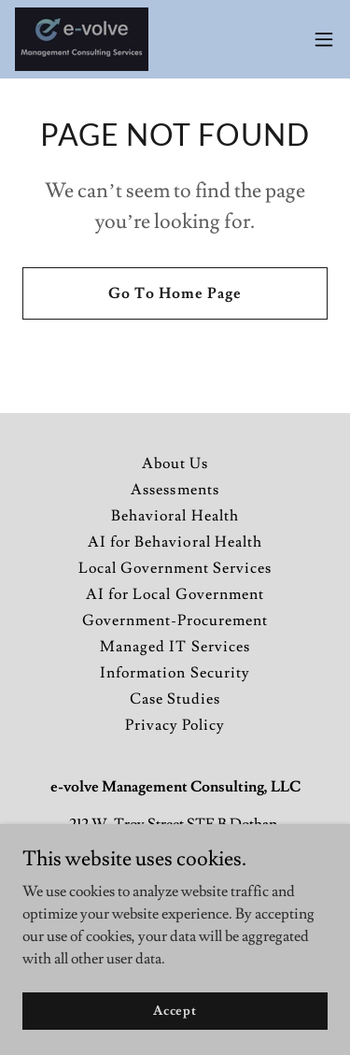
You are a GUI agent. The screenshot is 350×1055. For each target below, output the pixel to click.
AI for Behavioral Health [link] (174, 542)
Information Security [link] (174, 672)
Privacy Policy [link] (175, 725)
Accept (175, 1010)
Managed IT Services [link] (174, 646)
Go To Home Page (175, 293)
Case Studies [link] (175, 699)
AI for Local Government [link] (174, 594)
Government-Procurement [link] (175, 620)
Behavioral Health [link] (174, 515)
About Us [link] (175, 463)
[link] (81, 39)
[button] (324, 39)
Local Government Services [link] (175, 568)
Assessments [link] (174, 489)
